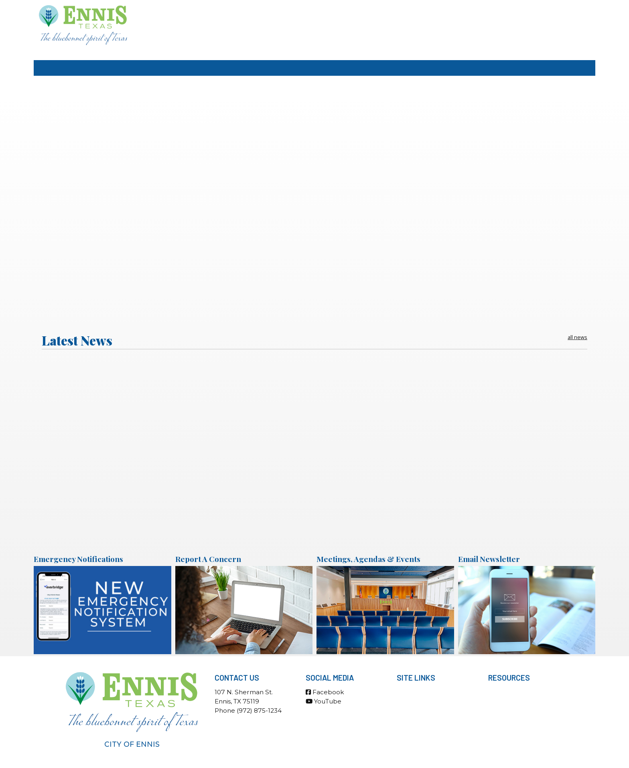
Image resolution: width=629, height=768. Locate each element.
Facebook (325, 692)
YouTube (323, 701)
